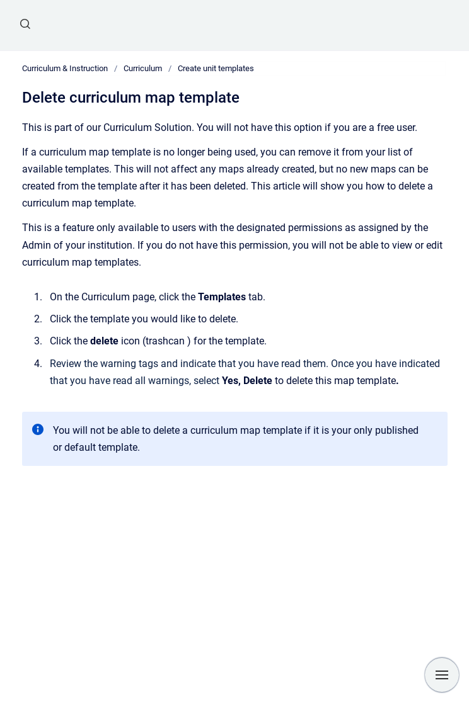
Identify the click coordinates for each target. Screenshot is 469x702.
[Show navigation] (442, 675)
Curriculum (143, 68)
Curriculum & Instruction (65, 68)
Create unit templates (216, 68)
